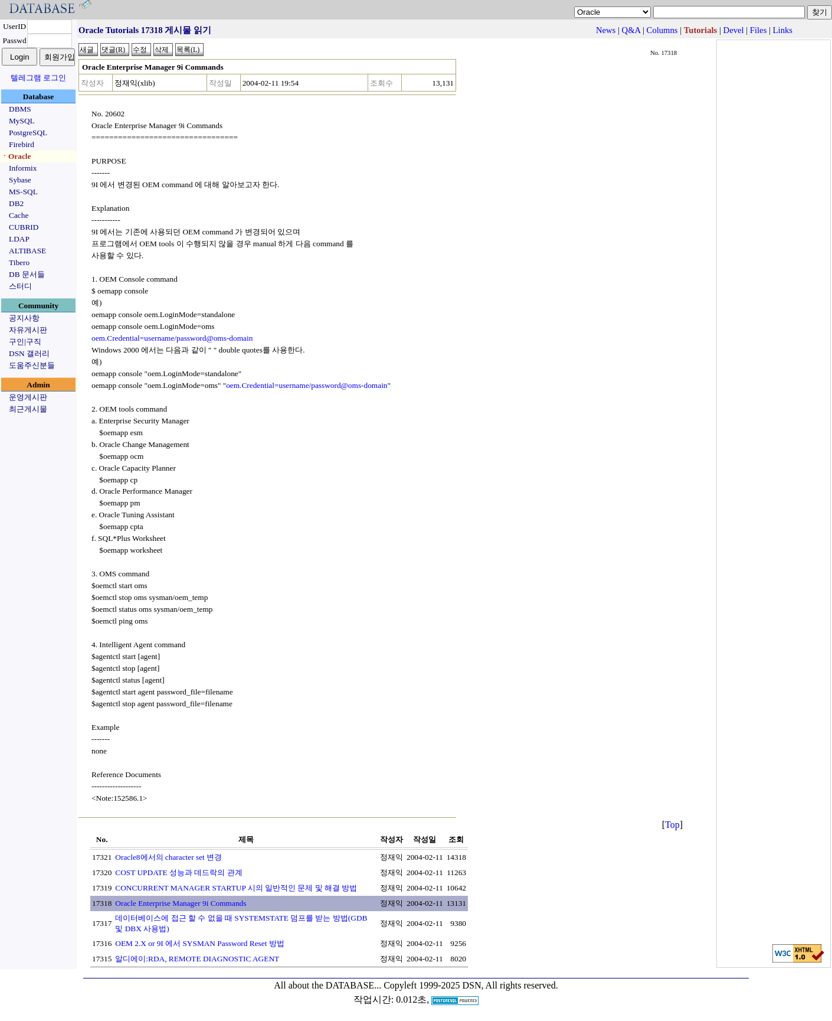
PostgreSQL (28, 132)
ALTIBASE (27, 250)
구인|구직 (25, 341)
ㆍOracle (16, 156)
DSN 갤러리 (29, 353)
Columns (662, 30)
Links (782, 30)
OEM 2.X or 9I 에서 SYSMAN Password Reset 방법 (199, 943)
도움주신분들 (32, 365)
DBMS (20, 109)
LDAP (19, 238)
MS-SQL (23, 191)
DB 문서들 (27, 274)
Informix (23, 168)
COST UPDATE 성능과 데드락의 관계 (178, 872)
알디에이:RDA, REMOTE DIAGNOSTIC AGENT (197, 958)
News (605, 30)
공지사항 (24, 318)
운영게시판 (28, 397)
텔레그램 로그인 (38, 77)
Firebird (21, 144)
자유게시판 (28, 329)
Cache (18, 215)
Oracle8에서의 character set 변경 (168, 857)
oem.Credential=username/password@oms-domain (172, 338)
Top (672, 825)
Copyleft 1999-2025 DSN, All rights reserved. (471, 985)
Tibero (19, 262)
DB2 (16, 203)
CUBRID (23, 227)
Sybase (20, 179)
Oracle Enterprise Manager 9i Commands (180, 903)
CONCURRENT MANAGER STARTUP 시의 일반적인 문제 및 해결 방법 (236, 887)
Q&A (631, 30)
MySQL (22, 120)
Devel (733, 30)
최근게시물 (28, 409)
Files (758, 30)
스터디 (20, 286)
